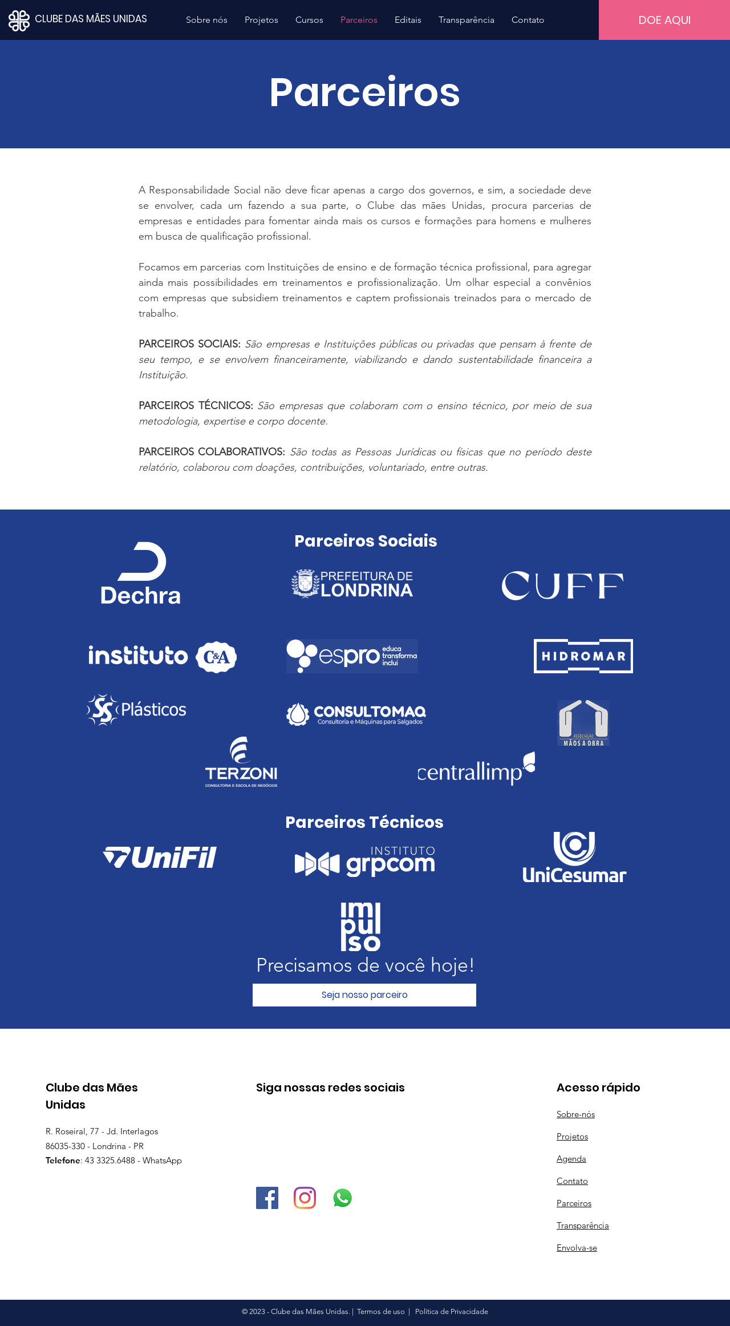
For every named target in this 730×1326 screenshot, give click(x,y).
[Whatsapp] (342, 1198)
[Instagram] (305, 1198)
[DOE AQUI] (664, 20)
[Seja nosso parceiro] (364, 995)
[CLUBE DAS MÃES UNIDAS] (108, 19)
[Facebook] (267, 1198)
